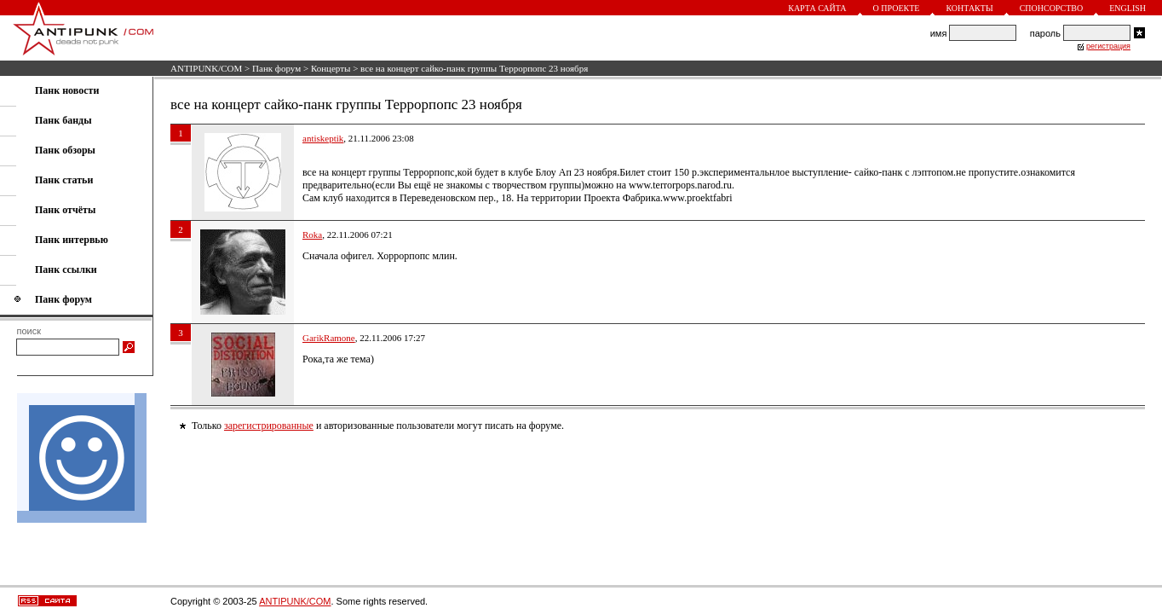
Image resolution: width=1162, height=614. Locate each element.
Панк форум (276, 68)
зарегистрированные (269, 426)
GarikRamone (328, 338)
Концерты (331, 68)
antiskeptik (322, 138)
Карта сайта (817, 8)
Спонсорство (1052, 8)
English (1127, 8)
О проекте (896, 8)
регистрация (1108, 46)
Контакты (969, 8)
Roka (312, 234)
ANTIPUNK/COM (206, 68)
